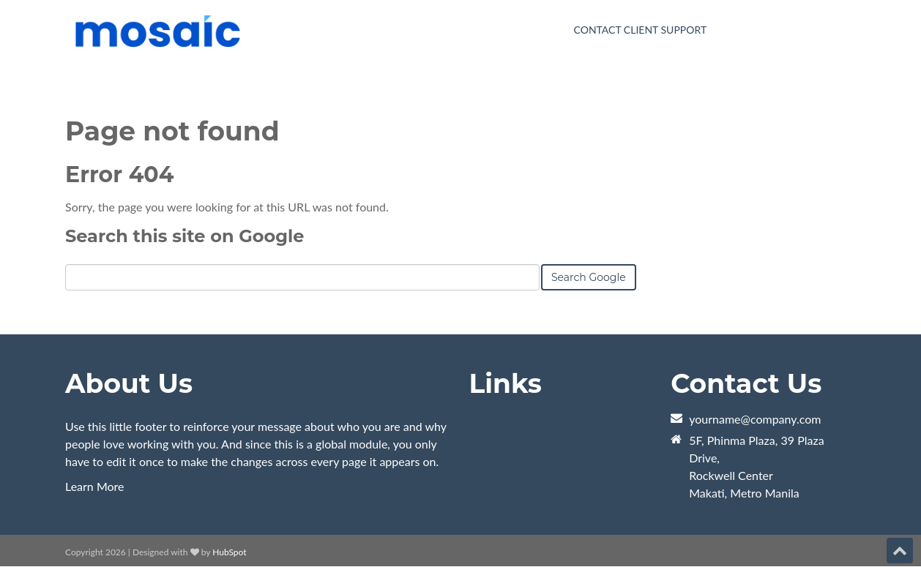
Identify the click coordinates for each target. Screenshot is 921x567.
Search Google (588, 277)
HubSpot (229, 552)
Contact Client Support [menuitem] (640, 29)
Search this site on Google (184, 236)
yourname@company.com (755, 419)
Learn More (94, 486)
